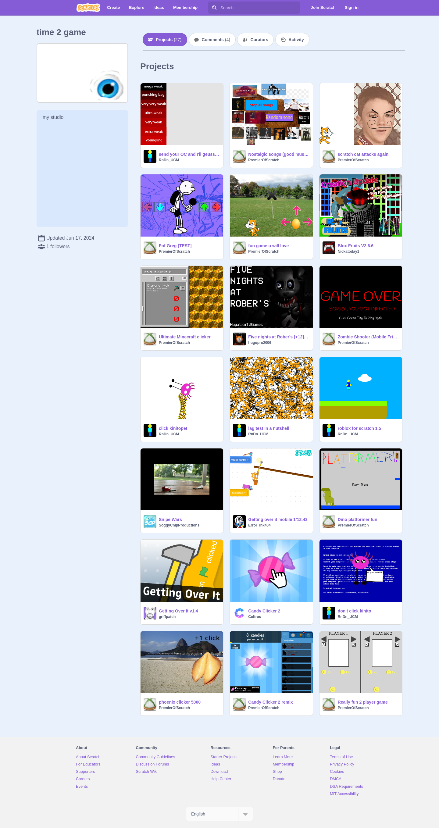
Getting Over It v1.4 (178, 611)
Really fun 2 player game (363, 702)
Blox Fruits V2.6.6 (355, 245)
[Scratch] (88, 7)
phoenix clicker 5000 (180, 702)
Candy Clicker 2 (264, 611)
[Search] (214, 8)
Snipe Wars (170, 519)
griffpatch (167, 617)
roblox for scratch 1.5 (359, 428)
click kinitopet (173, 428)
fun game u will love (268, 245)
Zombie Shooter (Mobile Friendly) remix (368, 336)
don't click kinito (354, 611)
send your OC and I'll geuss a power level (189, 154)
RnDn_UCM (169, 160)
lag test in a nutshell (268, 428)
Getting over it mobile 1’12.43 (278, 519)
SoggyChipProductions (179, 525)
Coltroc (254, 617)
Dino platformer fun (357, 519)
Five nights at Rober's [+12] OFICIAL (278, 336)
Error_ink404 (259, 525)
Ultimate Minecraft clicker (185, 336)
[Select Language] (219, 814)
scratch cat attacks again (363, 154)
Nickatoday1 (348, 251)
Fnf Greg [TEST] (175, 245)
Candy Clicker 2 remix (270, 702)
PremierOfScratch (263, 160)
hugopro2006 (259, 343)
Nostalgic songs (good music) (278, 154)
